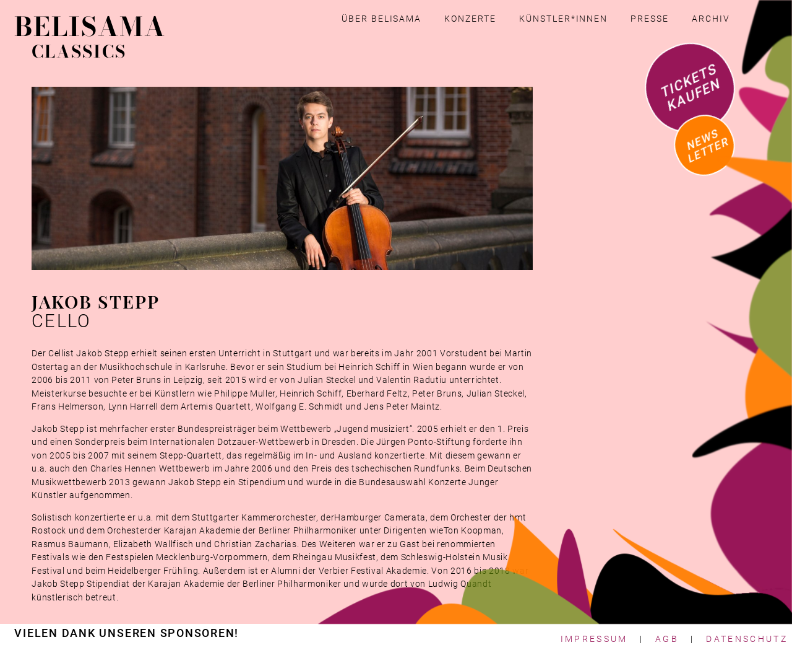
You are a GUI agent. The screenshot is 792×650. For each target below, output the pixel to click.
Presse (650, 19)
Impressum (594, 639)
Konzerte (470, 19)
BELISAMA (89, 26)
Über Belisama (381, 19)
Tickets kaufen (690, 87)
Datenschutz (747, 639)
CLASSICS (79, 51)
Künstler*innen (563, 19)
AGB (667, 639)
